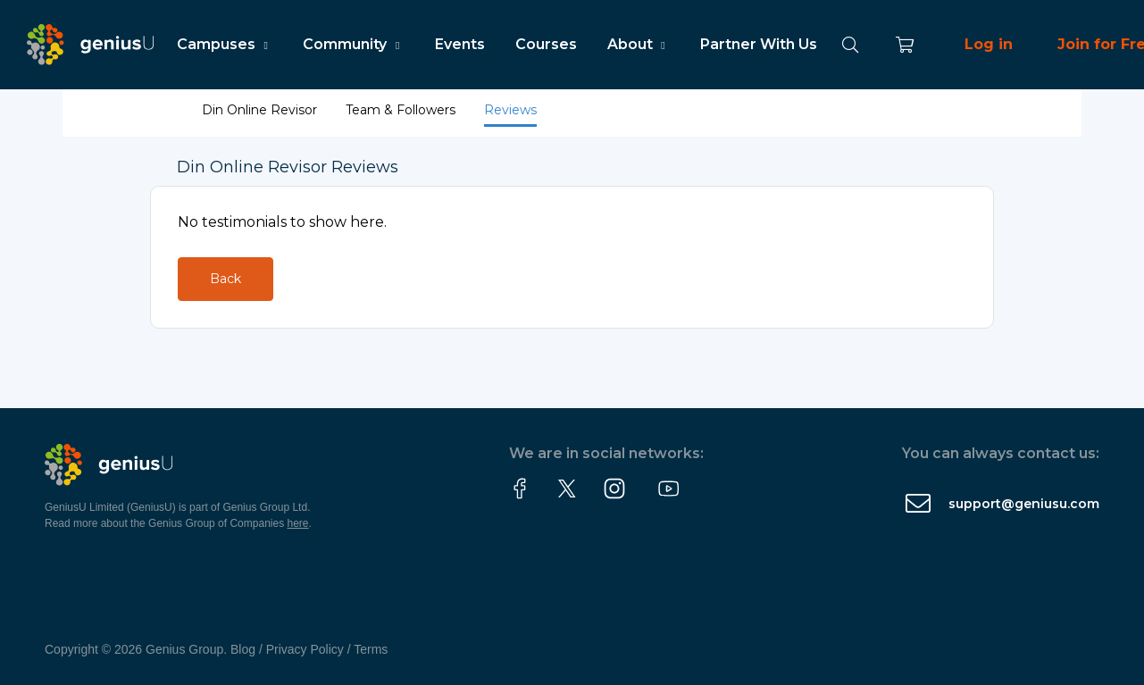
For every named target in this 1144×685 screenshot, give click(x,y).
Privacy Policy (305, 649)
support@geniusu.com (1023, 504)
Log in (988, 44)
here (298, 523)
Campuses (224, 44)
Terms (371, 649)
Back (225, 279)
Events (460, 44)
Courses (546, 44)
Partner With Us (758, 44)
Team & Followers (402, 110)
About (638, 44)
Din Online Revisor (261, 110)
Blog (242, 649)
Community (353, 44)
